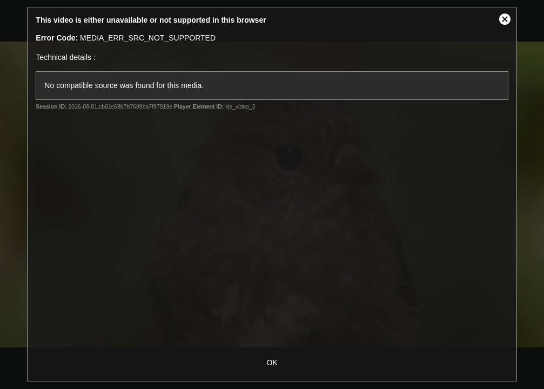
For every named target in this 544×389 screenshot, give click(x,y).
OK (271, 362)
